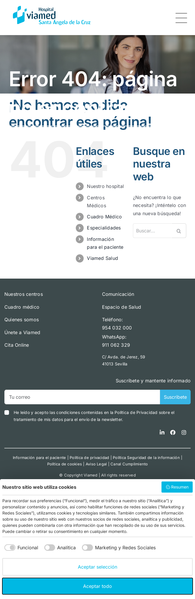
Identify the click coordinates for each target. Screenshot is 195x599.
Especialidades (104, 228)
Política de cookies (64, 464)
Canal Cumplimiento (129, 464)
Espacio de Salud (121, 307)
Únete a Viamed (22, 332)
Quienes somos (21, 319)
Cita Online (16, 345)
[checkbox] (20, 547)
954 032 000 (117, 328)
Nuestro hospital (105, 186)
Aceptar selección (97, 567)
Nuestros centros (23, 294)
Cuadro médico (21, 307)
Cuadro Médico (104, 217)
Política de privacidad (89, 457)
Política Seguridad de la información (146, 457)
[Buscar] (179, 230)
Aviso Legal (96, 464)
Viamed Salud (102, 258)
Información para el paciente (39, 457)
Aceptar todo (97, 586)
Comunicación (118, 294)
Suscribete (175, 397)
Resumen (177, 487)
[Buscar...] (152, 230)
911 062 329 (116, 345)
